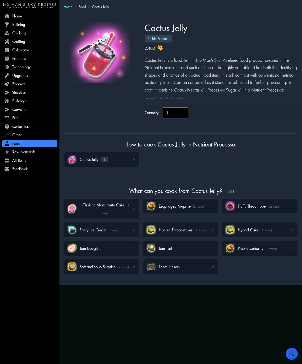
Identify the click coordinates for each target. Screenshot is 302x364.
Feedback (16, 169)
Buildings (15, 101)
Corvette (14, 109)
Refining (14, 24)
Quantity (152, 112)
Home (13, 16)
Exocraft (14, 84)
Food (12, 143)
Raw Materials (19, 152)
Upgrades (16, 75)
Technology (17, 67)
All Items (15, 160)
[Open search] (292, 354)
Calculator (16, 50)
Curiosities (16, 126)
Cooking (15, 33)
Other (12, 135)
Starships (15, 92)
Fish (11, 118)
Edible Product (158, 38)
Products (15, 58)
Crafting (14, 41)
